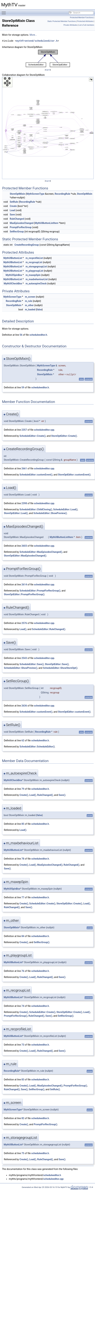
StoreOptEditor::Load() (16, 513)
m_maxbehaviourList (37, 279)
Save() (62, 795)
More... (33, 34)
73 (23, 1044)
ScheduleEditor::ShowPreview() (50, 513)
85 (23, 824)
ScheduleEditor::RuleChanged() (48, 629)
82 (23, 1118)
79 (23, 789)
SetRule (14, 201)
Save (12, 214)
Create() (23, 795)
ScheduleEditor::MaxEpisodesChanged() (40, 552)
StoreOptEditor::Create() (64, 436)
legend (47, 70)
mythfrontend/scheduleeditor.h (37, 40)
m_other (29, 305)
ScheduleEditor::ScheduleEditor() (37, 746)
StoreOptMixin (17, 193)
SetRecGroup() (41, 942)
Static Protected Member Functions (61, 21)
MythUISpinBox (14, 275)
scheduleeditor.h (38, 334)
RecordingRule (62, 193)
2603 (24, 545)
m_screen (30, 296)
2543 (24, 658)
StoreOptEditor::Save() (57, 664)
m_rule (28, 301)
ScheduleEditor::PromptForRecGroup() (39, 590)
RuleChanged (17, 218)
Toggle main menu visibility (4, 11)
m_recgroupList (34, 262)
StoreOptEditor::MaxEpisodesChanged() (25, 555)
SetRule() (55, 1089)
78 (23, 858)
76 (23, 971)
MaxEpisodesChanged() (49, 864)
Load (12, 210)
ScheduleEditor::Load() (65, 509)
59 (23, 387)
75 (23, 1153)
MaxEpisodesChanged (21, 223)
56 (21, 334)
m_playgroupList (34, 270)
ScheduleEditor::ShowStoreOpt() (60, 668)
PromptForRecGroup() (15, 1015)
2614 (24, 584)
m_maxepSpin (33, 275)
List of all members (86, 25)
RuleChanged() (45, 795)
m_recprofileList (34, 258)
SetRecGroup (17, 231)
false (39, 309)
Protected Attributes (85, 21)
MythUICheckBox (13, 283)
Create (13, 206)
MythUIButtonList (12, 258)
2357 (24, 429)
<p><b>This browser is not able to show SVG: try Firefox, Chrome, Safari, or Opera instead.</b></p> (48, 58)
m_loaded (30, 309)
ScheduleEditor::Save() (31, 664)
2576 (24, 623)
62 (23, 740)
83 (23, 1079)
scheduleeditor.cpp (44, 429)
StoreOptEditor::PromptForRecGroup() (24, 594)
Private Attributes (70, 25)
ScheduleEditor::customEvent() (35, 474)
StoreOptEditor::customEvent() (74, 474)
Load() (22, 629)
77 (23, 897)
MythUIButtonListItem (46, 223)
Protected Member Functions (81, 17)
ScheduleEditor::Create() (32, 436)
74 (23, 1006)
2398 (24, 503)
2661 (24, 468)
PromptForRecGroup (20, 227)
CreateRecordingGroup (26, 244)
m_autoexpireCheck (36, 283)
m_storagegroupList (36, 266)
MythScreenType (35, 193)
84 (23, 936)
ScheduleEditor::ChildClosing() (35, 509)
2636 (24, 705)
